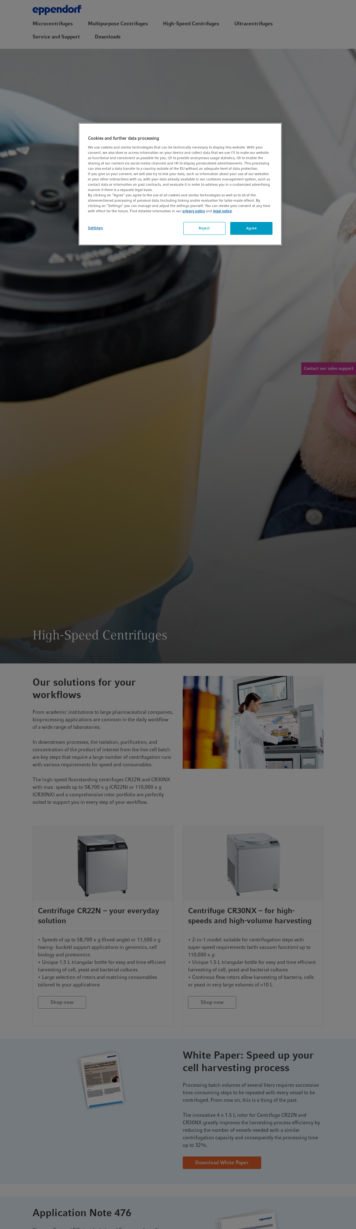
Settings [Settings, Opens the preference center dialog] (95, 228)
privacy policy (193, 211)
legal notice (222, 211)
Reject (204, 228)
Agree (251, 228)
